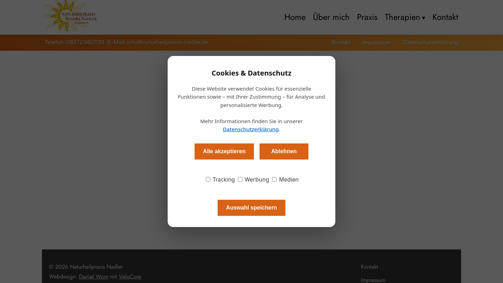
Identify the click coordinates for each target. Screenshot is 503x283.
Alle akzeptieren (224, 151)
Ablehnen (284, 151)
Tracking (220, 179)
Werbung (253, 179)
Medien (285, 179)
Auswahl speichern (251, 208)
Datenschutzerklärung (251, 129)
